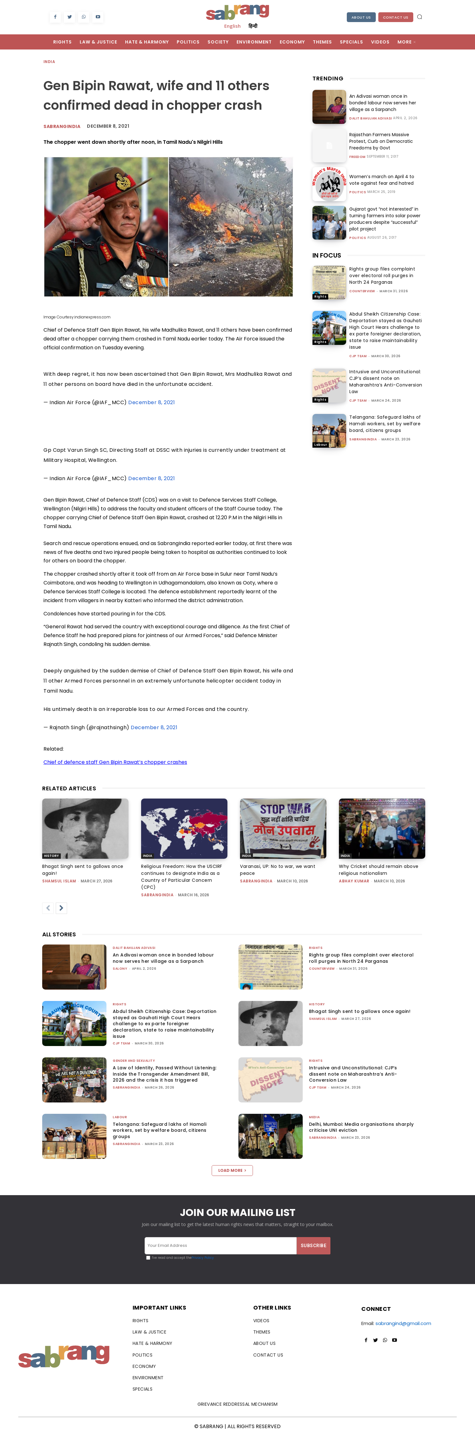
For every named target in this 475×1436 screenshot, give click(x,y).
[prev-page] (48, 908)
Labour (320, 444)
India (49, 62)
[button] (419, 16)
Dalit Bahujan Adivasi (370, 118)
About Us (361, 17)
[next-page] (61, 908)
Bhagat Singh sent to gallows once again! (359, 1011)
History (51, 855)
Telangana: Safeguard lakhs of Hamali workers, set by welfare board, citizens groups (385, 423)
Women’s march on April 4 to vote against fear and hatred (381, 179)
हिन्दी (253, 26)
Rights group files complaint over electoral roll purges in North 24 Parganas (382, 275)
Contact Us (396, 17)
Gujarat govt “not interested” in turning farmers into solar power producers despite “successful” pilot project (384, 219)
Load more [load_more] (232, 1170)
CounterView (362, 291)
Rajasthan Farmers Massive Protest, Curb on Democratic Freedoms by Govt (381, 141)
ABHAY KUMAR (354, 881)
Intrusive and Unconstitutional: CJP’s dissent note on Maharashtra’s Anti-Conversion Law (385, 382)
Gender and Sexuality (134, 1060)
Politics (357, 192)
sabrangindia (363, 439)
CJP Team (358, 356)
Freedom (357, 157)
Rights (320, 296)
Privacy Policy (203, 1257)
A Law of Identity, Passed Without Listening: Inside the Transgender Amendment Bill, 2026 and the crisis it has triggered (165, 1074)
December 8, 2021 (151, 402)
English (232, 26)
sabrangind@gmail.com (403, 1323)
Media (314, 1117)
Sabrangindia (61, 126)
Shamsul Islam (59, 881)
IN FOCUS (326, 255)
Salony (120, 968)
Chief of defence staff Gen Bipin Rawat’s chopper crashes (115, 762)
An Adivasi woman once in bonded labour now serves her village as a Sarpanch (382, 103)
